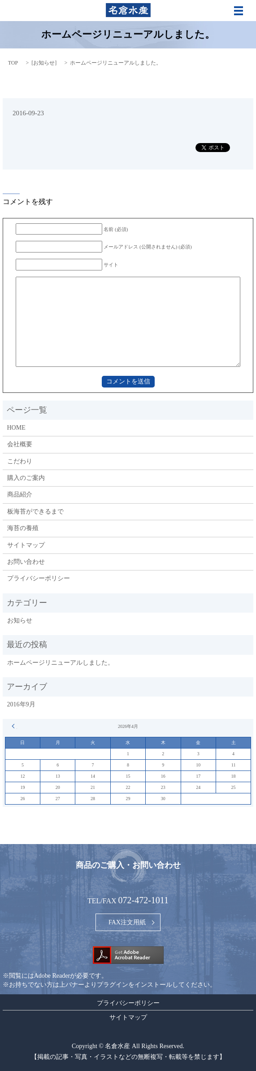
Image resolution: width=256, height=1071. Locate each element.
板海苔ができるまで (35, 511)
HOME (16, 427)
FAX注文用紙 (127, 922)
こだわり (19, 461)
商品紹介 (19, 494)
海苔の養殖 (23, 528)
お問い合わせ (26, 561)
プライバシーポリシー (38, 578)
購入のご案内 (26, 478)
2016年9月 (21, 704)
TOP (13, 63)
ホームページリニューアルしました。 (60, 662)
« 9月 (14, 726)
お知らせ (44, 63)
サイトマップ (26, 545)
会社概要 (19, 444)
